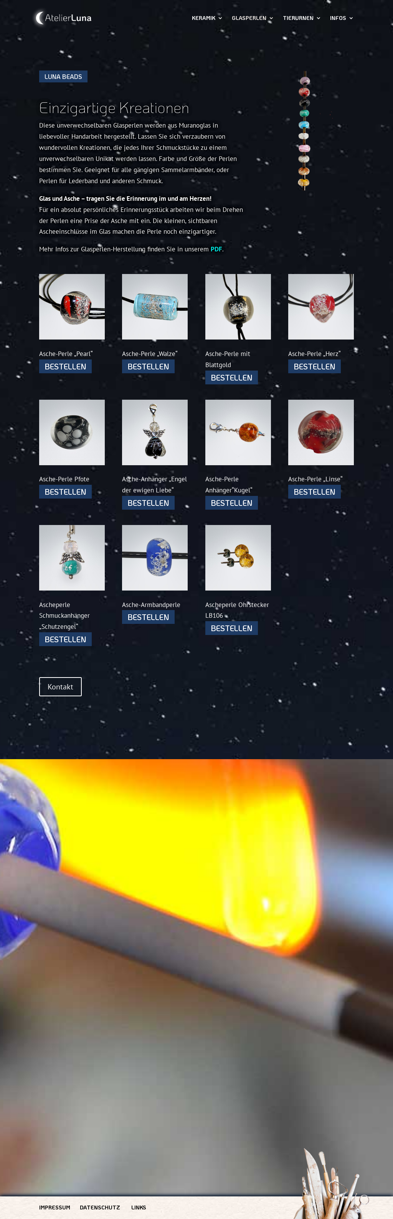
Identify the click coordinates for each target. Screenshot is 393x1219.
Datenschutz (100, 1207)
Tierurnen (298, 18)
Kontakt (60, 687)
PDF (216, 249)
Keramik (203, 18)
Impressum (54, 1207)
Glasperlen (249, 18)
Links (138, 1207)
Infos (338, 18)
